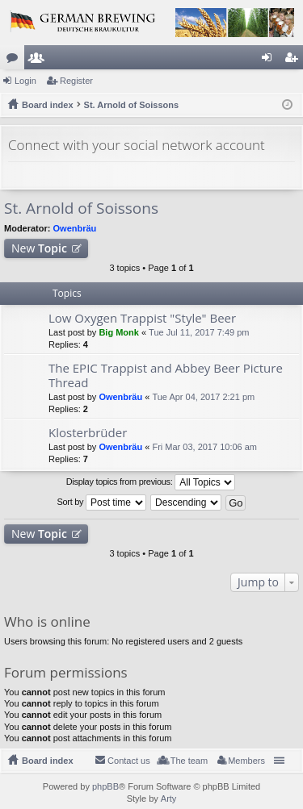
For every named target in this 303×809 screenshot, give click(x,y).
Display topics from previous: (151, 482)
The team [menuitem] (189, 760)
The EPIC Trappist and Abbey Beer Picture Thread (165, 375)
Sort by (102, 502)
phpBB (105, 786)
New (39, 248)
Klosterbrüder (87, 432)
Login (25, 80)
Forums (15, 60)
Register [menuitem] (294, 60)
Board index (48, 760)
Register (76, 80)
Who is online (47, 621)
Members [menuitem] (246, 760)
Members (39, 60)
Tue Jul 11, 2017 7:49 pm (199, 332)
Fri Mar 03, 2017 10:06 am (204, 447)
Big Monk (119, 332)
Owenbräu (75, 228)
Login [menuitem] (270, 60)
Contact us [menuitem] (128, 760)
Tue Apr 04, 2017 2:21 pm (203, 397)
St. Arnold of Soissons (81, 208)
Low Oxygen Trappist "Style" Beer (142, 318)
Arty (169, 798)
